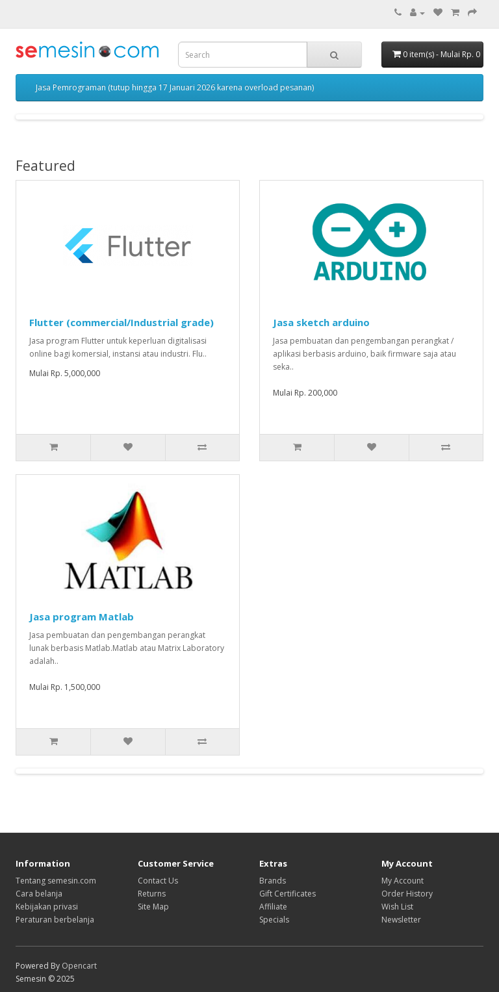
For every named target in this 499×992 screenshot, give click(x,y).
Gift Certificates (287, 893)
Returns (152, 893)
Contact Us (158, 880)
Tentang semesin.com (56, 880)
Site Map (153, 906)
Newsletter (401, 919)
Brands (272, 880)
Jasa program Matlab (81, 616)
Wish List (397, 906)
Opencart (79, 965)
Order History (407, 893)
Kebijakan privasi (47, 906)
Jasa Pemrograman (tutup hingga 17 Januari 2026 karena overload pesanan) (175, 87)
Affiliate (273, 906)
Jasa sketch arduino (321, 322)
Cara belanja (39, 893)
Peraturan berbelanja (55, 919)
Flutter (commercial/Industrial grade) (121, 322)
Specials (274, 919)
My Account (402, 880)
